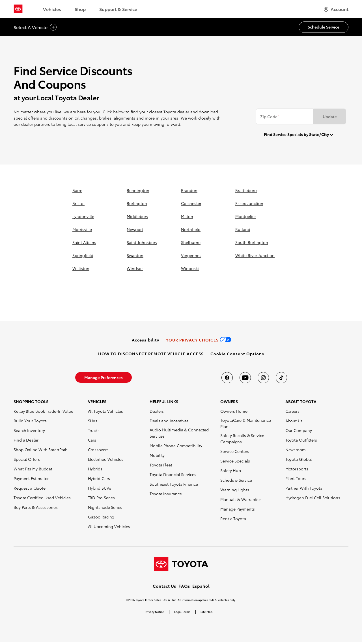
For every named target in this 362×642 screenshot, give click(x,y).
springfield (82, 255)
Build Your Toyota (30, 420)
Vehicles (52, 9)
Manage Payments (237, 509)
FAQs (184, 586)
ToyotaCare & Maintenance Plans (245, 423)
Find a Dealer (26, 440)
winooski (190, 268)
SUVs (93, 420)
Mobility (157, 455)
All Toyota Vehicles (105, 411)
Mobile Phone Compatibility (176, 445)
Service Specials (235, 461)
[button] (237, 353)
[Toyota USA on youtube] (245, 377)
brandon (189, 190)
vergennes (191, 255)
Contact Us (164, 586)
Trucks (94, 430)
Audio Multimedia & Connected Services (179, 433)
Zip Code (269, 116)
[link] (145, 340)
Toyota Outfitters (301, 440)
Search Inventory (29, 430)
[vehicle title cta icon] (53, 27)
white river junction (255, 255)
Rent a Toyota (233, 518)
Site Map (206, 611)
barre (77, 190)
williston (80, 268)
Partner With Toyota (303, 488)
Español (201, 586)
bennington (138, 190)
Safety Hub (230, 470)
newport (135, 229)
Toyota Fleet (161, 465)
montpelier (245, 216)
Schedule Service (236, 480)
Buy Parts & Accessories (36, 507)
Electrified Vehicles (105, 459)
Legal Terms (182, 611)
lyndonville (83, 216)
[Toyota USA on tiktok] (281, 377)
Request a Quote (30, 488)
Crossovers (98, 449)
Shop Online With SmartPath (41, 449)
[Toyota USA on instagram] (263, 377)
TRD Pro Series (101, 497)
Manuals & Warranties (241, 499)
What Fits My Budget (33, 469)
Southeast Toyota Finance (174, 484)
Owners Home (233, 411)
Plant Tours (295, 478)
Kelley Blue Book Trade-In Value (43, 411)
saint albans (84, 242)
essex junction (249, 203)
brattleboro (246, 190)
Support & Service (118, 9)
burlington (137, 203)
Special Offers (27, 459)
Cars (92, 440)
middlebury (137, 216)
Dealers (157, 411)
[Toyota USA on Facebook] (227, 377)
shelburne (191, 242)
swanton (135, 255)
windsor (135, 268)
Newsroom (295, 449)
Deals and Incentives (169, 420)
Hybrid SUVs (99, 488)
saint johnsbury (142, 242)
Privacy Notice (154, 611)
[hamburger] (336, 9)
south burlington (251, 242)
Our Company (298, 430)
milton (187, 216)
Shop (80, 9)
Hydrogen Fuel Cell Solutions (312, 497)
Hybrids (95, 469)
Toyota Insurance (166, 493)
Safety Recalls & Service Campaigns (242, 438)
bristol (78, 203)
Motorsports (296, 469)
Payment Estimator (31, 478)
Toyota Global (298, 459)
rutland (242, 229)
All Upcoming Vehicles (109, 526)
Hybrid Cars (99, 478)
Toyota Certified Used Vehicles (42, 497)
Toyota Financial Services (173, 474)
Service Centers (234, 451)
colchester (191, 203)
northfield (191, 229)
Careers (292, 411)
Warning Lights (234, 489)
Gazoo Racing (101, 517)
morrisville (82, 229)
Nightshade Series (105, 507)
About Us (294, 420)
